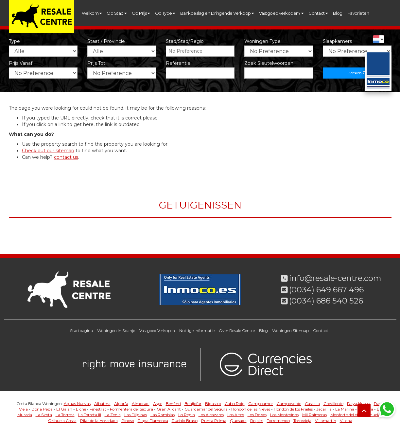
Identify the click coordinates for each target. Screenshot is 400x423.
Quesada (238, 420)
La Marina (344, 409)
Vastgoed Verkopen (157, 330)
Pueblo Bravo (185, 420)
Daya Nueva (358, 403)
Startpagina (81, 330)
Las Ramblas (162, 414)
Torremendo (278, 420)
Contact (317, 13)
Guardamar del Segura (206, 409)
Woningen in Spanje (116, 330)
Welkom (92, 13)
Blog (337, 13)
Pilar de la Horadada (99, 420)
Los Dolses (257, 414)
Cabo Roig (235, 403)
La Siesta (44, 414)
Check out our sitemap (48, 151)
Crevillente (333, 403)
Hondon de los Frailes (293, 409)
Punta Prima (213, 420)
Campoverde (289, 403)
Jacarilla (324, 409)
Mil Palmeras (314, 414)
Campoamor (260, 403)
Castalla (312, 403)
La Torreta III (89, 414)
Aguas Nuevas (77, 403)
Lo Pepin (186, 414)
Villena (346, 420)
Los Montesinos (284, 414)
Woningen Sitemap (290, 330)
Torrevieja (302, 420)
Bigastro (213, 403)
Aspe (157, 403)
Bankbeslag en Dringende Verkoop (217, 13)
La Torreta (65, 414)
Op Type (165, 13)
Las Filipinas (135, 414)
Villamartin (325, 420)
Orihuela (372, 414)
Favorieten (358, 13)
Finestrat (98, 409)
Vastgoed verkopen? (281, 13)
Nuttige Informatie (197, 330)
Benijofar (192, 403)
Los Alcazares (211, 414)
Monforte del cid (345, 414)
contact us (66, 157)
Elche (81, 409)
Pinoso (127, 420)
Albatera (102, 403)
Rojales (256, 420)
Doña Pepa (42, 409)
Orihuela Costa (62, 420)
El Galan (64, 409)
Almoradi (140, 403)
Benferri (173, 403)
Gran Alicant (169, 409)
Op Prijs (141, 13)
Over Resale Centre (237, 330)
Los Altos (235, 414)
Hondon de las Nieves (250, 409)
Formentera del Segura (131, 409)
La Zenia (113, 414)
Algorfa (121, 403)
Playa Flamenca (153, 420)
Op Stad (116, 13)
